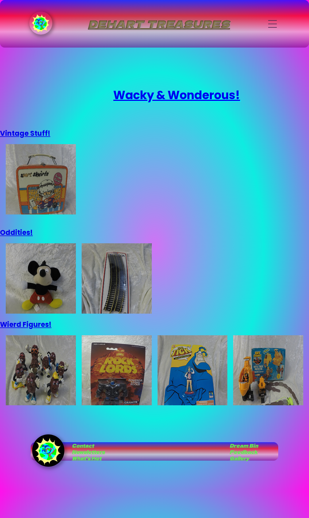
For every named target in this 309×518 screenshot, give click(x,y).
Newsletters (88, 451)
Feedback (244, 451)
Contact (83, 445)
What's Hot (86, 458)
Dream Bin (244, 445)
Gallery (239, 458)
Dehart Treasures (159, 23)
